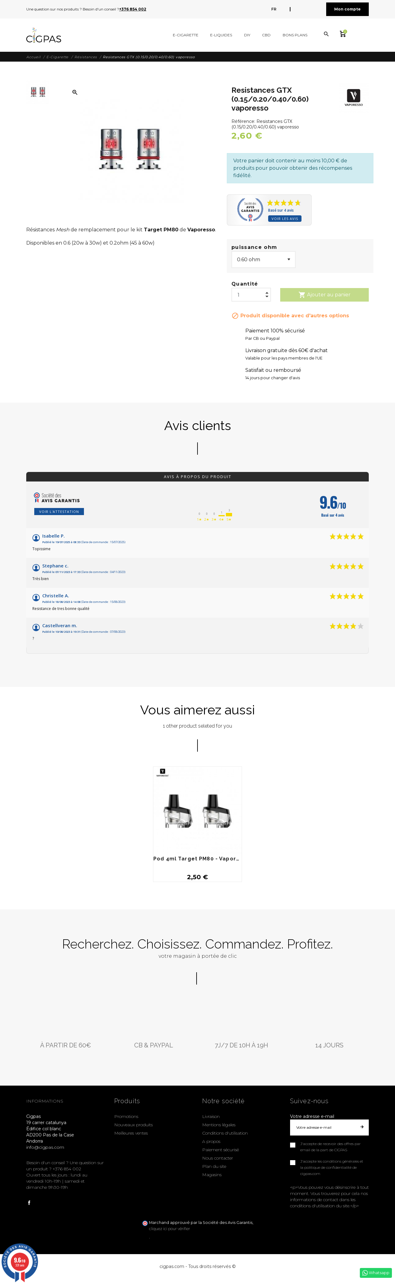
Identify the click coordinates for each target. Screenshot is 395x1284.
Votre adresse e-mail (312, 1116)
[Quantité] (251, 293)
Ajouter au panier (324, 295)
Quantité (244, 284)
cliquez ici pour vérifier (169, 1228)
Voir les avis (285, 218)
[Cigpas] (43, 35)
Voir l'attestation (59, 511)
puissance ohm (254, 247)
